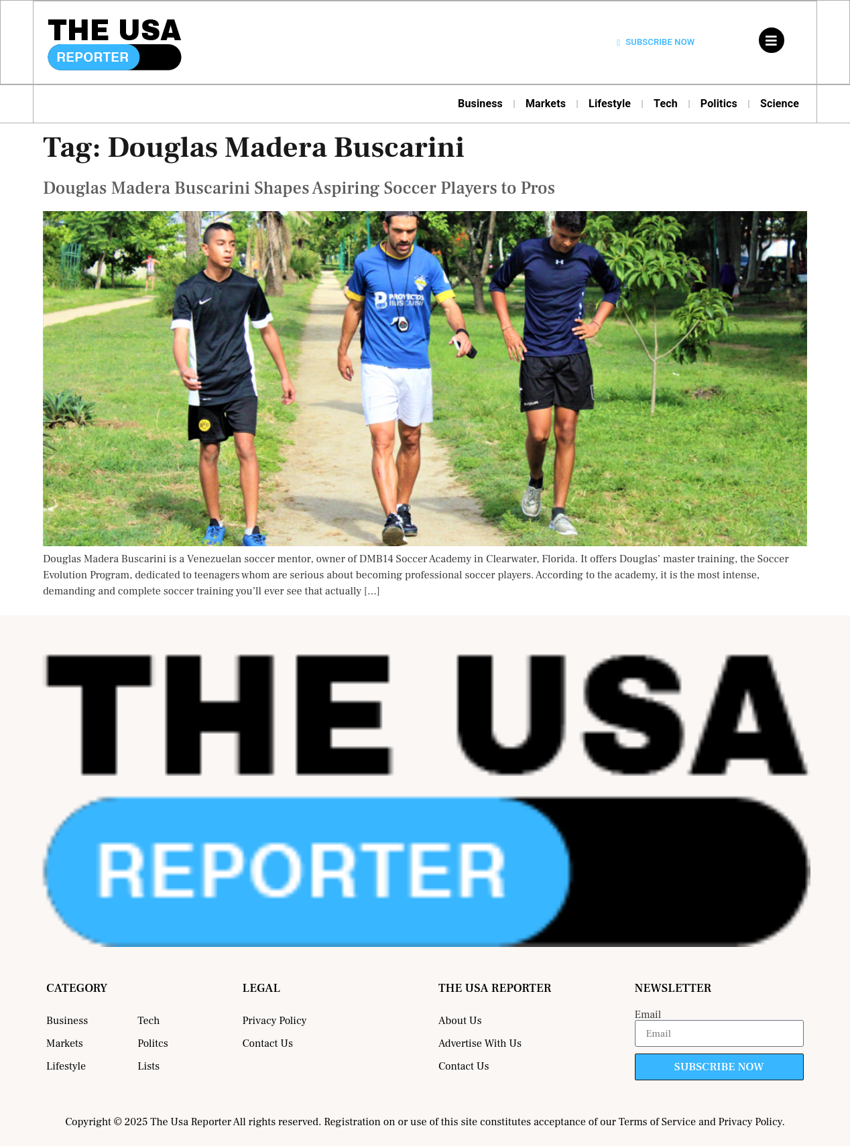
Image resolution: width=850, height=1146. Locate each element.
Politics (719, 103)
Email (648, 1014)
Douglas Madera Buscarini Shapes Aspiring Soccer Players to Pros (299, 188)
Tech (666, 103)
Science (779, 103)
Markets (546, 103)
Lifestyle (610, 103)
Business (480, 103)
